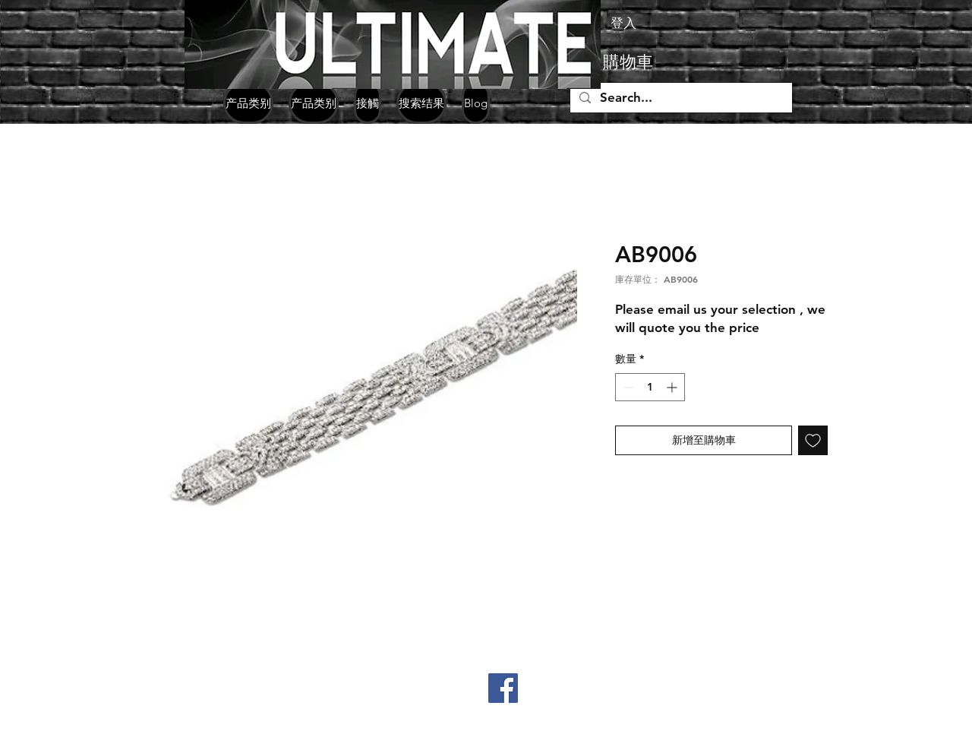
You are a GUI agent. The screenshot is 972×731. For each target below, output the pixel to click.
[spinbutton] (650, 387)
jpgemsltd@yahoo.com (209, 718)
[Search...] (680, 98)
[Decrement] (626, 387)
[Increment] (673, 387)
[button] (653, 62)
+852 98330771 (227, 694)
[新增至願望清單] (813, 440)
